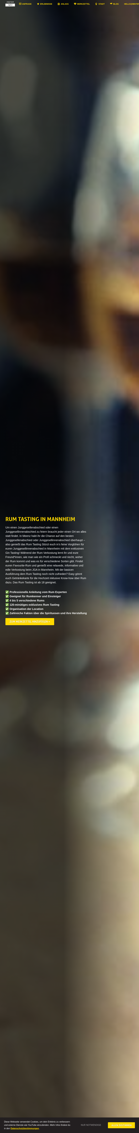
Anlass (65, 4)
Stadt (101, 4)
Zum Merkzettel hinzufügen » (30, 621)
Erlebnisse (46, 4)
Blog (116, 4)
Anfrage (26, 4)
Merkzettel (83, 4)
